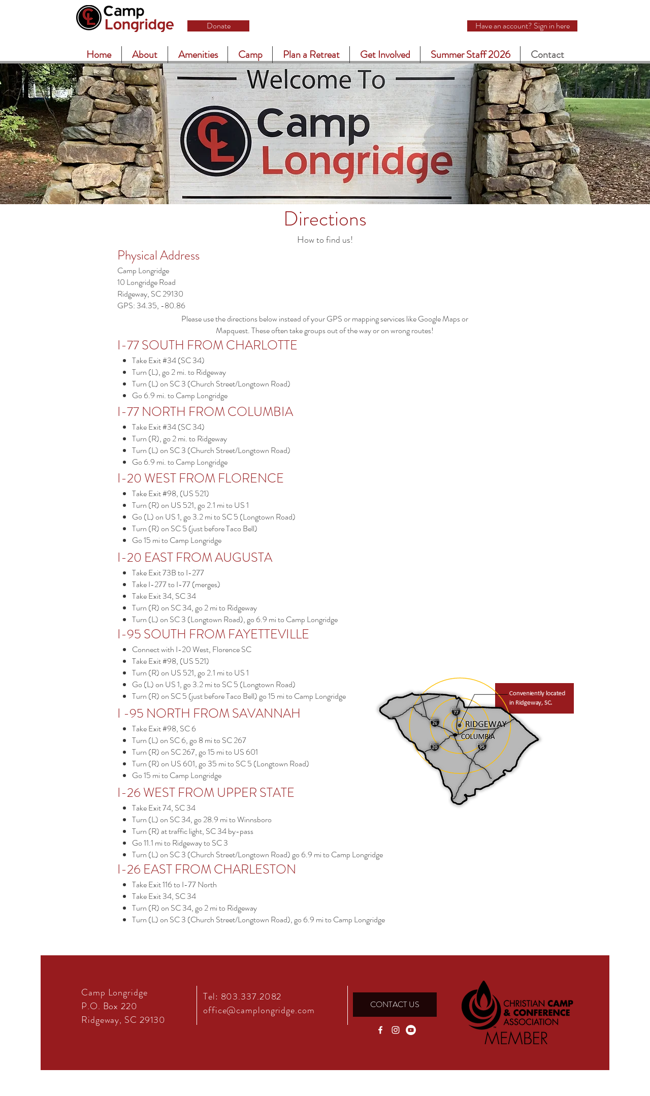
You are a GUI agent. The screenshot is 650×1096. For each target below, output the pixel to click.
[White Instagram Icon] (396, 1030)
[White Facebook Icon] (380, 1030)
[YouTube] (411, 1030)
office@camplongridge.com (259, 1010)
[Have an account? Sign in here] (522, 25)
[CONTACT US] (395, 1004)
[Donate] (218, 25)
